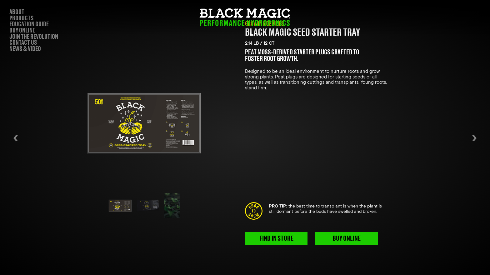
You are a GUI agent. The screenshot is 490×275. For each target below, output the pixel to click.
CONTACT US (23, 43)
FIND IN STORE (276, 238)
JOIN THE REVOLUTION (33, 37)
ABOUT (16, 12)
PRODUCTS (21, 18)
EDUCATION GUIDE (29, 24)
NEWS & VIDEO (25, 49)
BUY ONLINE (346, 238)
